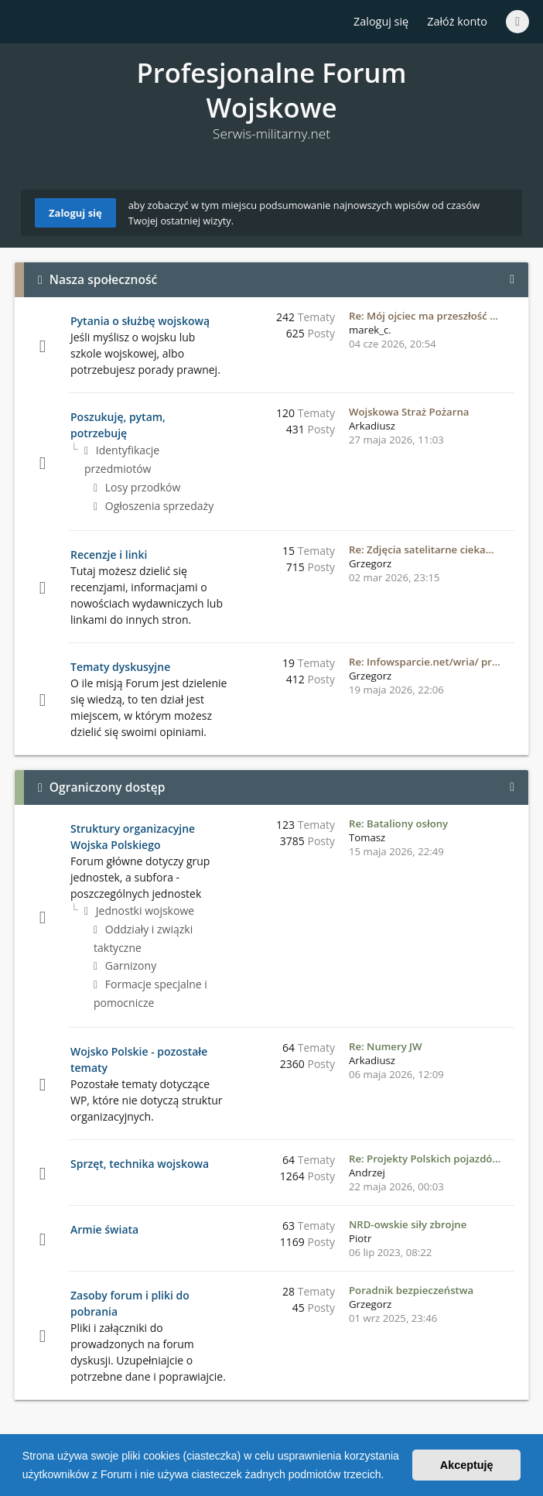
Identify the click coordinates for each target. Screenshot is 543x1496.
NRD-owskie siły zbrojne (407, 1224)
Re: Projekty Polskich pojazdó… (424, 1159)
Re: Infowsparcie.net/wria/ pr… (424, 662)
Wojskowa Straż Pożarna (409, 412)
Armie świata (104, 1229)
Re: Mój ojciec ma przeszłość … (423, 316)
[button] (389, 1476)
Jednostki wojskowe (139, 910)
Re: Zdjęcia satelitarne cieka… (421, 549)
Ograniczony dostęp (108, 787)
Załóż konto (457, 21)
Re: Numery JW (385, 1046)
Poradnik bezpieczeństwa (411, 1290)
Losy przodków (137, 487)
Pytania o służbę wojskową (140, 320)
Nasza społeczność (104, 279)
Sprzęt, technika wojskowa (139, 1163)
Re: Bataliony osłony (398, 823)
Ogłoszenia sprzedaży (153, 505)
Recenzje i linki (108, 554)
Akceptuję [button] (466, 1465)
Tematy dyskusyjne (120, 666)
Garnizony (125, 965)
